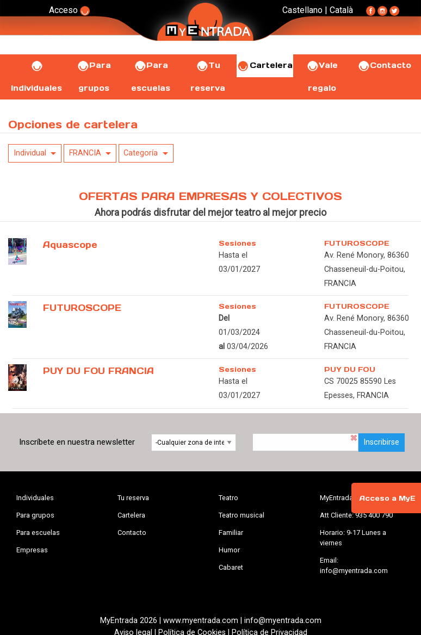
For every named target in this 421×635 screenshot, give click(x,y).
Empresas (32, 550)
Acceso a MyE (387, 498)
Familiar (231, 532)
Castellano (302, 10)
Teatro (228, 498)
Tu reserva (133, 498)
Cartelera (265, 65)
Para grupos (35, 515)
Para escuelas (38, 532)
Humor (229, 550)
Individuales (35, 498)
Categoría (140, 153)
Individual (30, 153)
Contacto (384, 65)
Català (341, 10)
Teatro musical (241, 515)
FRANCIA (85, 153)
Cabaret (231, 567)
